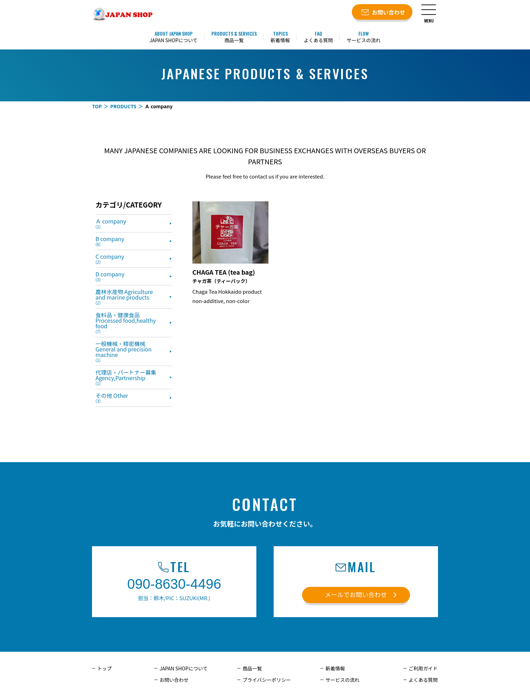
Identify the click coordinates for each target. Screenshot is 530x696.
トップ (104, 668)
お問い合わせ (174, 679)
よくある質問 (423, 679)
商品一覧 (252, 668)
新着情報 (335, 668)
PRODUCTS (123, 106)
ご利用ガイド (423, 668)
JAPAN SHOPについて (183, 668)
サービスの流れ (342, 679)
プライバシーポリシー (267, 679)
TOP (97, 106)
